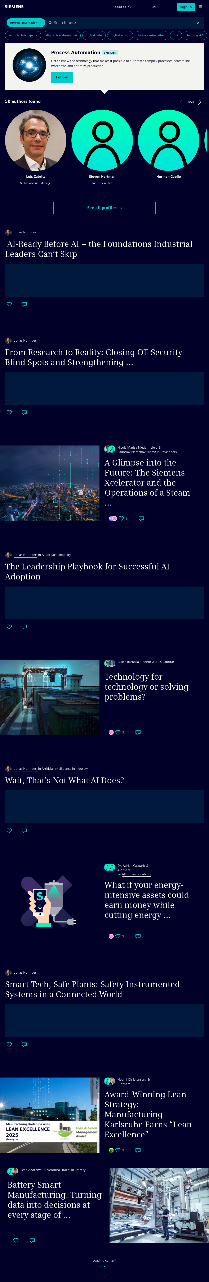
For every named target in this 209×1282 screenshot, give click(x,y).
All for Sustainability (56, 555)
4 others (123, 870)
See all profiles (104, 208)
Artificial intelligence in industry (65, 769)
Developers (168, 452)
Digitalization (120, 35)
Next (200, 102)
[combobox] (124, 22)
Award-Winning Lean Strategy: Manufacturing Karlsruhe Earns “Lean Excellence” (148, 1114)
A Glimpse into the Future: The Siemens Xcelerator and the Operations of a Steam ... (147, 483)
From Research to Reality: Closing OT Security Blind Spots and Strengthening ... (93, 357)
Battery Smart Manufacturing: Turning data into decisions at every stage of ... (55, 1200)
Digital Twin (94, 35)
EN (153, 7)
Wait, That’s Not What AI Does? (64, 780)
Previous (181, 102)
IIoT (176, 35)
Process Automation (23, 22)
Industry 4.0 (195, 35)
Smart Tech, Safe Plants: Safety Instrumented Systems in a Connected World (92, 989)
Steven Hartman (102, 177)
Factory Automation (151, 35)
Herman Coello (168, 177)
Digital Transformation (61, 35)
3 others (123, 1084)
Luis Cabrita (35, 177)
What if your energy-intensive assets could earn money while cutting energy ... (146, 900)
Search (50, 22)
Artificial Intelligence (23, 35)
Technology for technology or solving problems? (146, 687)
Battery (80, 1170)
